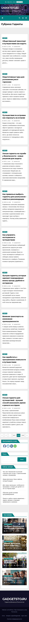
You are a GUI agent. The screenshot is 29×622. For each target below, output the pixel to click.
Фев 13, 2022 (7, 408)
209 (23, 435)
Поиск (4, 454)
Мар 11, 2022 (7, 85)
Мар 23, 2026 (8, 582)
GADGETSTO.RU (10, 7)
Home (3, 615)
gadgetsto (16, 46)
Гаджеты (5, 38)
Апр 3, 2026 (8, 531)
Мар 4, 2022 (7, 161)
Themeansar (14, 611)
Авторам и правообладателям (13, 615)
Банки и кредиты (8, 524)
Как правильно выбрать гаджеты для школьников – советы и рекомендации (14, 196)
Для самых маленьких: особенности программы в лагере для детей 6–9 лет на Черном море (13, 486)
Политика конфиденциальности (14, 619)
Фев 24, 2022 (7, 242)
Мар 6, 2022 (7, 120)
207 (14, 435)
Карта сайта (24, 615)
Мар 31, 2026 (8, 548)
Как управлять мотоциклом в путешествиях (8, 237)
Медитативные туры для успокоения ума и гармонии (13, 79)
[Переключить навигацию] (26, 17)
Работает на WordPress (8, 609)
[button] (19, 18)
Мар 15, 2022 (7, 46)
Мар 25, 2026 (8, 565)
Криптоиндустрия (8, 541)
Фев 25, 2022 (7, 202)
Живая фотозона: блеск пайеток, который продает (12, 545)
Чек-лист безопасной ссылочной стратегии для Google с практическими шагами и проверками (14, 473)
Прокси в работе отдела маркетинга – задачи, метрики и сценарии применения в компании (14, 500)
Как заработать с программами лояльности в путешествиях (14, 359)
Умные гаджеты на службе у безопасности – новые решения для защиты (14, 156)
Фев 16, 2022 (7, 286)
